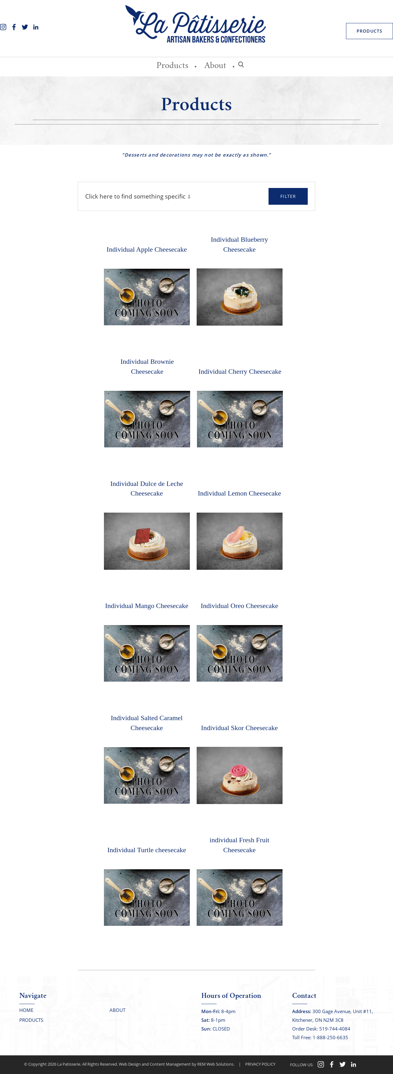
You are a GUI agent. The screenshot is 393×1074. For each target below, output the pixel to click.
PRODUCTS (369, 31)
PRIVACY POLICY (260, 1064)
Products (172, 66)
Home (26, 1010)
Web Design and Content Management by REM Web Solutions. (176, 1064)
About (215, 66)
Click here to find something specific (136, 196)
